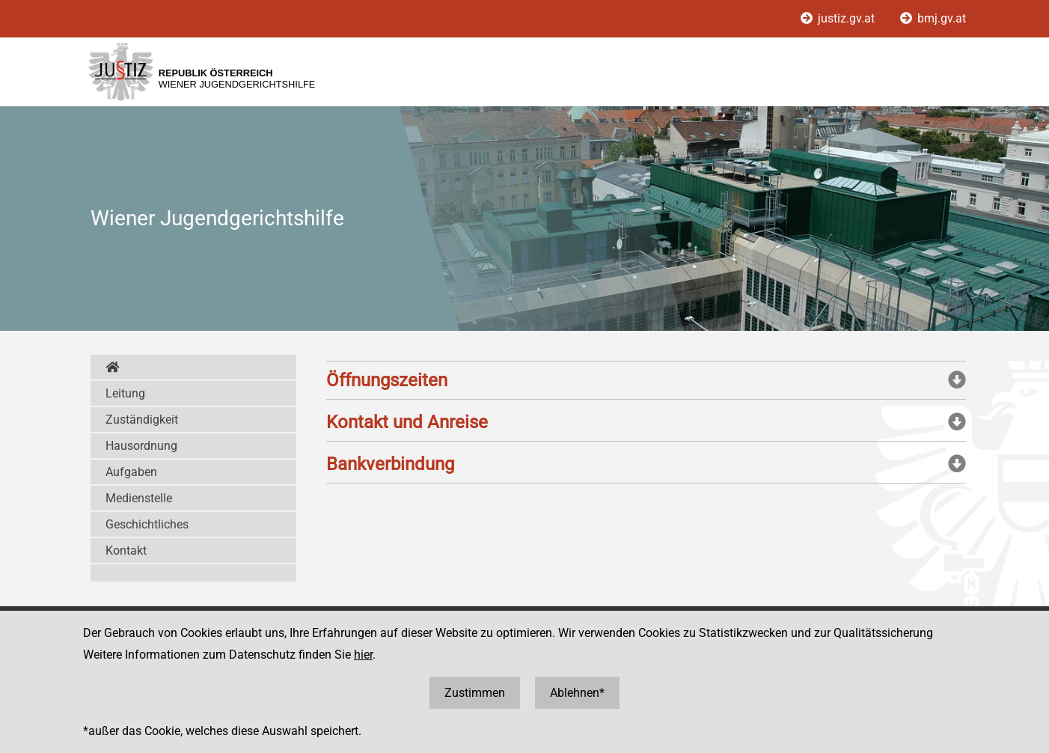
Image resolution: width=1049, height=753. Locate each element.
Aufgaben (131, 472)
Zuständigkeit (141, 419)
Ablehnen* (577, 693)
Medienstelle (138, 498)
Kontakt (126, 550)
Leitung (125, 393)
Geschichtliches (147, 524)
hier (363, 654)
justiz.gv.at (839, 18)
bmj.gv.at (933, 18)
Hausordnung (141, 446)
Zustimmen (474, 693)
